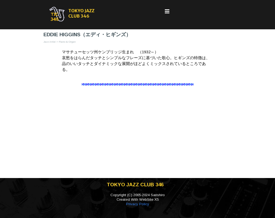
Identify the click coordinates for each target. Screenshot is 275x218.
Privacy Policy (137, 204)
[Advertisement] (137, 135)
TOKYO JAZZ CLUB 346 (81, 13)
